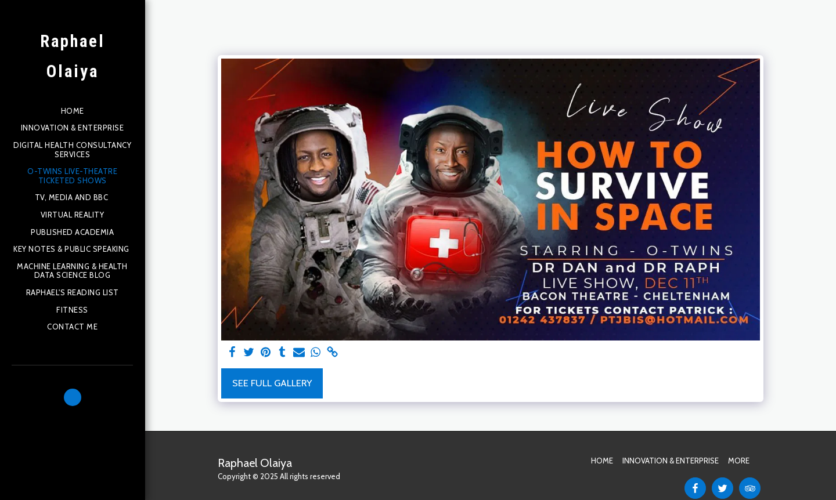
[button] (72, 397)
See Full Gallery (272, 383)
